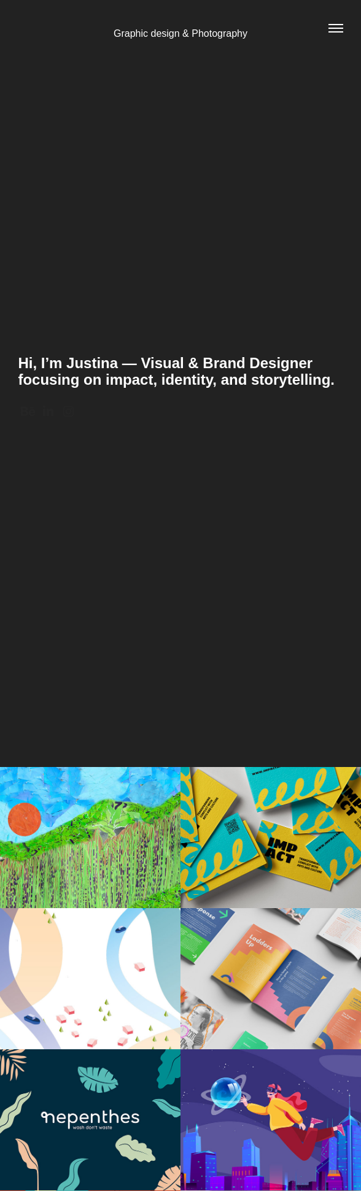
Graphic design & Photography (180, 33)
